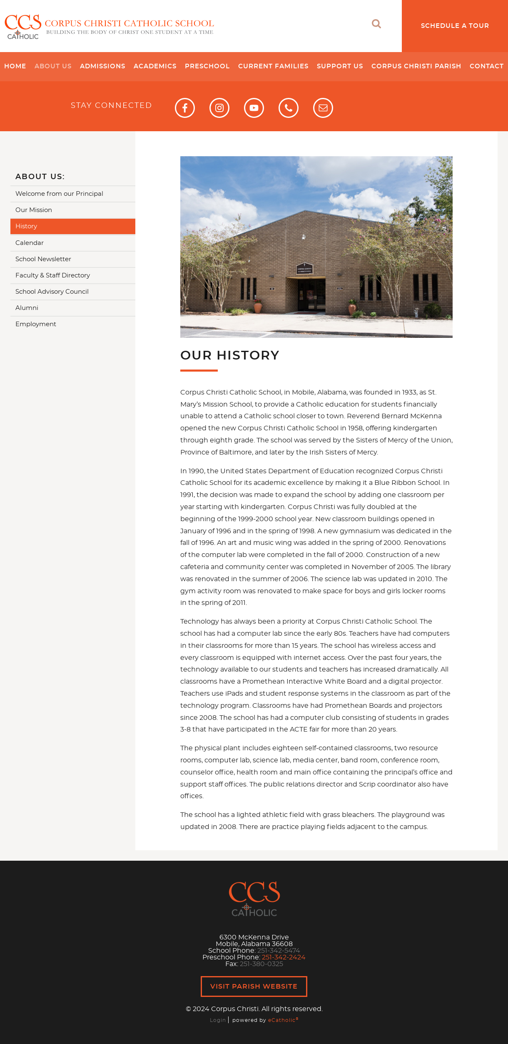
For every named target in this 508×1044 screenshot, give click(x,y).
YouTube (254, 107)
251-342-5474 (278, 950)
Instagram (219, 107)
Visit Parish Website (254, 986)
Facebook (184, 107)
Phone (288, 107)
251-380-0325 (261, 964)
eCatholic (283, 1020)
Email (323, 107)
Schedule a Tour (455, 26)
